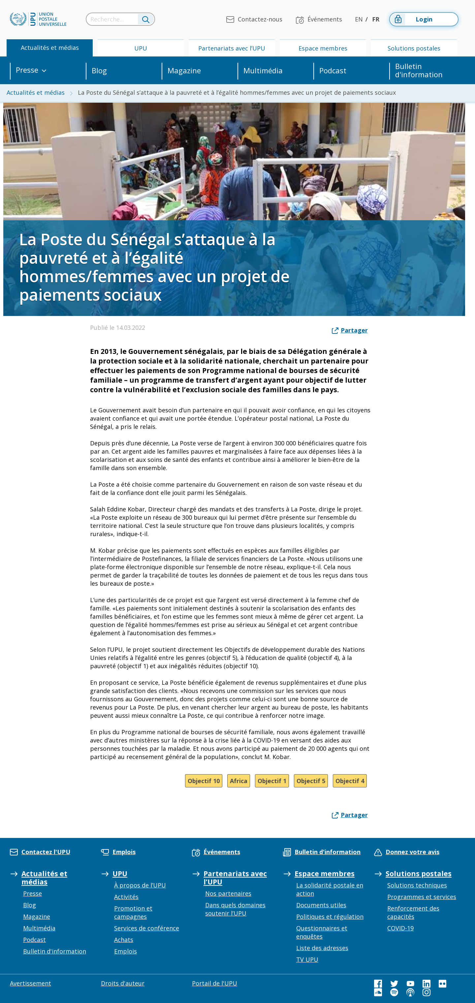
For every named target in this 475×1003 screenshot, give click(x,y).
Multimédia (263, 70)
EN (359, 19)
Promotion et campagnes (133, 912)
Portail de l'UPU (214, 983)
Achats (123, 940)
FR (375, 19)
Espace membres (323, 48)
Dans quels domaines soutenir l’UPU (235, 909)
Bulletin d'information (419, 70)
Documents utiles (321, 905)
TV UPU (307, 959)
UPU (140, 48)
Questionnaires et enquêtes (321, 932)
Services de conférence (146, 928)
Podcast (332, 70)
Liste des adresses (322, 948)
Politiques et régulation (330, 916)
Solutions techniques (417, 885)
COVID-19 (400, 928)
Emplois (125, 951)
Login (411, 19)
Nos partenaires (228, 893)
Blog (99, 70)
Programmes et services (421, 897)
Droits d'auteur (122, 983)
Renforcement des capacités (413, 912)
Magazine (184, 70)
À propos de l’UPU (140, 885)
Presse (27, 70)
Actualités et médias (50, 48)
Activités (126, 897)
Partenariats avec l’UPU (231, 48)
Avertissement (30, 983)
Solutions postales (414, 48)
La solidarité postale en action (329, 889)
